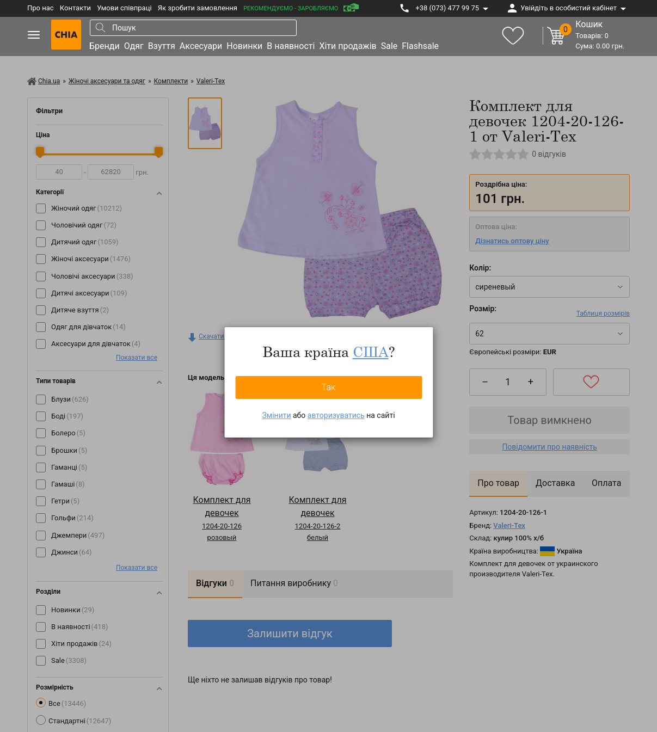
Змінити (276, 415)
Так (329, 387)
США (371, 351)
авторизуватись (336, 415)
